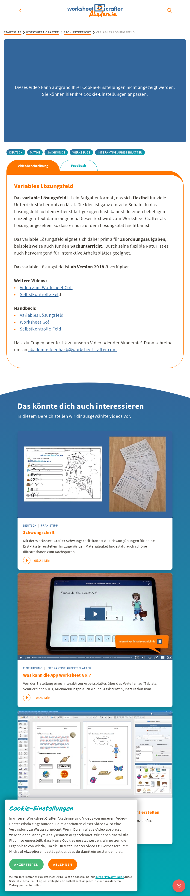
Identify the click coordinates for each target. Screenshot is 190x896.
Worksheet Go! (35, 322)
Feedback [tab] (78, 165)
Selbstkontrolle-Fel (39, 294)
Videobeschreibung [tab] (33, 165)
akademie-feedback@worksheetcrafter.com (72, 349)
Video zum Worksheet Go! (46, 287)
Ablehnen (62, 864)
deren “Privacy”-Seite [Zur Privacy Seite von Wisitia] (109, 877)
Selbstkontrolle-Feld (40, 329)
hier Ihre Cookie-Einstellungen (97, 94)
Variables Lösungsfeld (41, 315)
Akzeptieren (26, 864)
